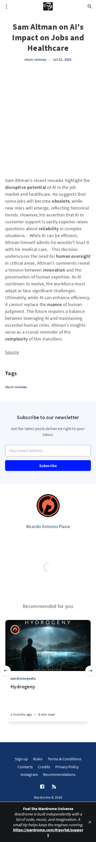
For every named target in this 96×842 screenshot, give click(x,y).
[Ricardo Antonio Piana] (48, 505)
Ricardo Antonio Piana (48, 526)
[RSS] (54, 787)
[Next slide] (90, 671)
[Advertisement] (48, 119)
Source (12, 352)
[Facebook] (42, 787)
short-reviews (35, 59)
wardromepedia (23, 678)
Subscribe (48, 465)
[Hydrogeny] (48, 702)
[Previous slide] (6, 671)
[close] (90, 822)
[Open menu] (6, 6)
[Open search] (89, 6)
